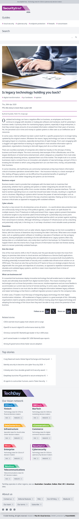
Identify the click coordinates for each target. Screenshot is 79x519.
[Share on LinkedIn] (68, 311)
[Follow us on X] (53, 311)
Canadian (47, 484)
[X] (7, 509)
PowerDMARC (70, 516)
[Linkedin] (3, 509)
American (70, 484)
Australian (39, 484)
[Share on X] (74, 311)
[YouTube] (10, 509)
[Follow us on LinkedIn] (47, 311)
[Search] (37, 37)
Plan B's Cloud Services (42, 516)
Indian (54, 484)
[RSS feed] (14, 509)
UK (63, 484)
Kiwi (59, 484)
